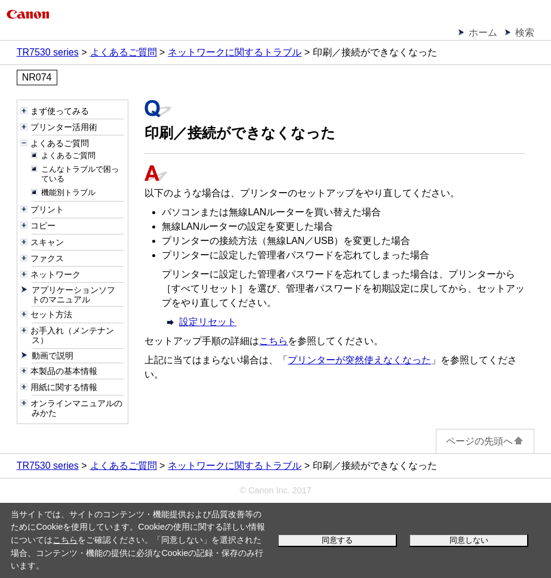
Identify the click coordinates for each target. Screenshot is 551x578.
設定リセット (207, 322)
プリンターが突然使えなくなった (359, 360)
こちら (65, 540)
